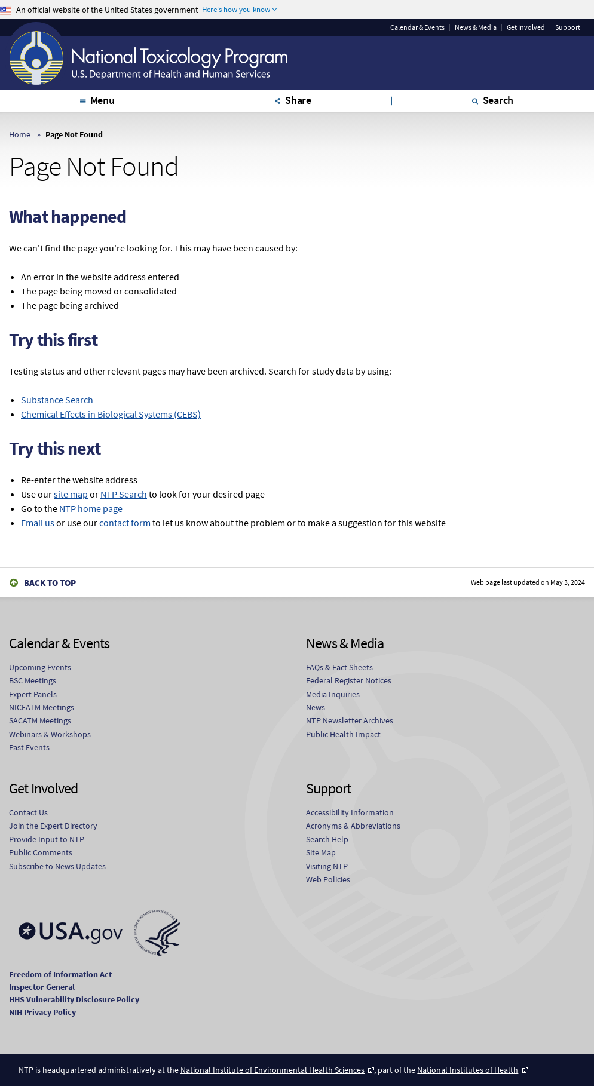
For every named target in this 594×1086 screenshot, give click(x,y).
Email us (37, 523)
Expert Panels (33, 694)
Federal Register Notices (348, 680)
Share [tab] (298, 100)
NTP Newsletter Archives (349, 720)
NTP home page (91, 508)
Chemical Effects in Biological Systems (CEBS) (111, 414)
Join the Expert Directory (53, 825)
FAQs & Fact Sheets (339, 667)
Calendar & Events (417, 27)
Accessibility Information (350, 812)
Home (19, 134)
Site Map (321, 852)
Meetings (32, 680)
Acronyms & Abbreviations (353, 825)
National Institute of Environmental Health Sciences (272, 1069)
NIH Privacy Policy (42, 1012)
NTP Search (123, 494)
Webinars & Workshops (50, 734)
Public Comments (40, 852)
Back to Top (50, 582)
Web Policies (328, 879)
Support (567, 27)
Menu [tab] (102, 100)
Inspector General (42, 986)
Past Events (29, 747)
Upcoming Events (40, 667)
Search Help (327, 839)
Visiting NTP (327, 866)
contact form (125, 523)
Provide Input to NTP (46, 839)
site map (71, 494)
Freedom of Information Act (60, 974)
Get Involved (526, 27)
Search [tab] (498, 100)
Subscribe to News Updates (57, 866)
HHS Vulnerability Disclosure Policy (74, 999)
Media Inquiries (333, 694)
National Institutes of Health (467, 1069)
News (315, 707)
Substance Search (57, 400)
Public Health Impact (343, 734)
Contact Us (28, 812)
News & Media (476, 27)
